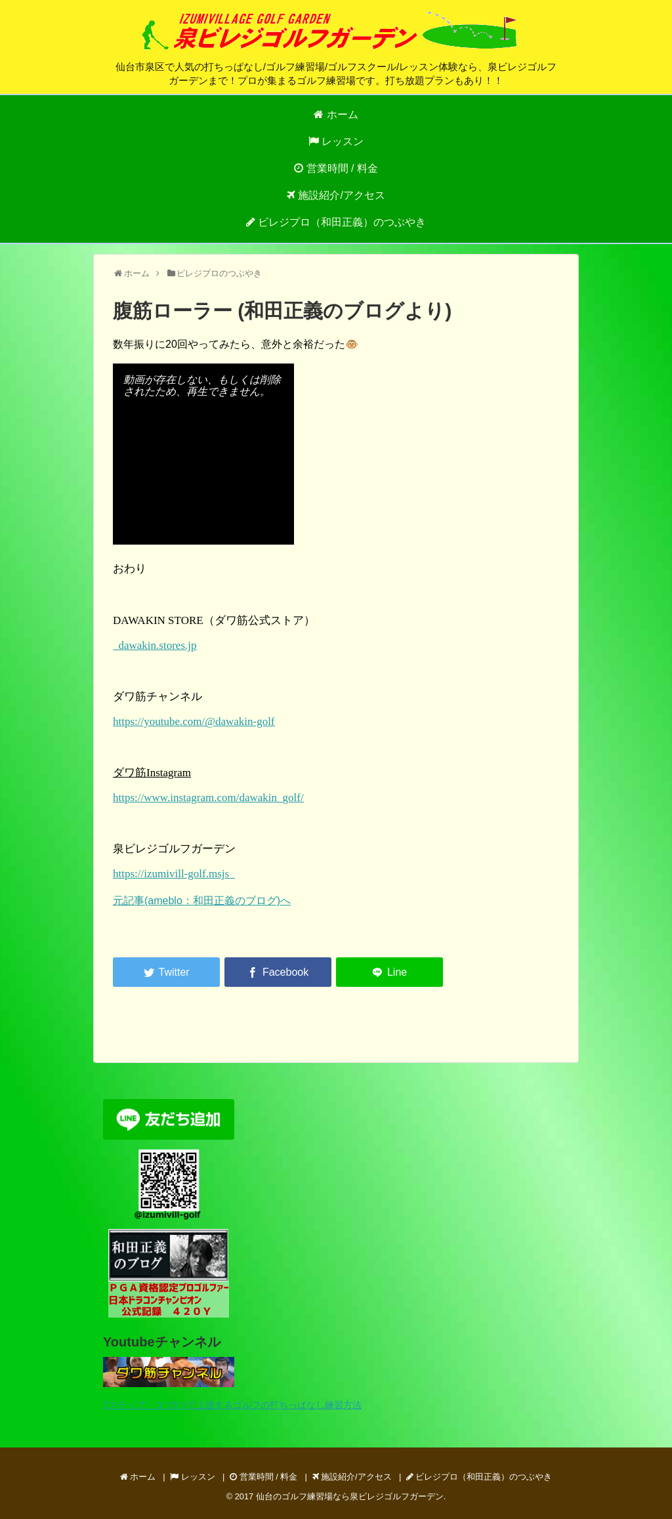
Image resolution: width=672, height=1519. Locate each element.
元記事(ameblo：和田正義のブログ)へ (202, 900)
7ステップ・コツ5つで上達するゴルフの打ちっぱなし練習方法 (232, 1405)
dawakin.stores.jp (154, 645)
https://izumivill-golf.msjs (174, 873)
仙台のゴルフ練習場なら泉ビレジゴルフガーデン (350, 1496)
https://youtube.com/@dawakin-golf (194, 721)
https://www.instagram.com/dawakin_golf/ (208, 797)
